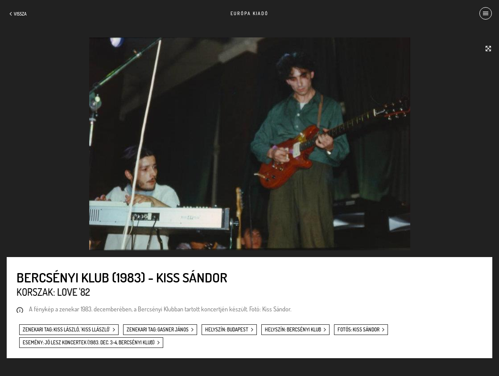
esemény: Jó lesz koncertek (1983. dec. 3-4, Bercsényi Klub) (89, 342)
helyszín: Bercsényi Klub (293, 330)
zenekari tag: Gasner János (158, 330)
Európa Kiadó (249, 13)
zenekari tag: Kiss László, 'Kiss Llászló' (66, 330)
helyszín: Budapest (226, 330)
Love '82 (73, 292)
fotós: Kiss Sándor (358, 330)
